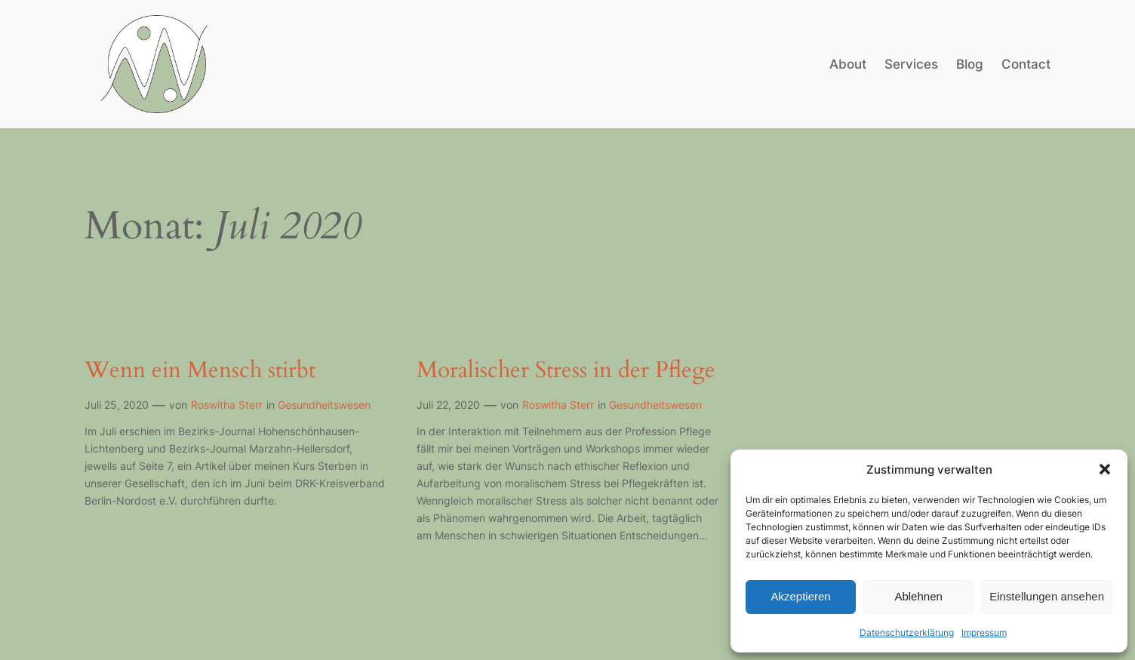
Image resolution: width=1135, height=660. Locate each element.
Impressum (984, 632)
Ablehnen (918, 596)
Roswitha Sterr (227, 404)
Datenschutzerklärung (907, 632)
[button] (1104, 469)
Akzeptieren (800, 596)
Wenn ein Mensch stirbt (200, 371)
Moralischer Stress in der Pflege (566, 371)
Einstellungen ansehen (1046, 596)
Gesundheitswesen (324, 404)
